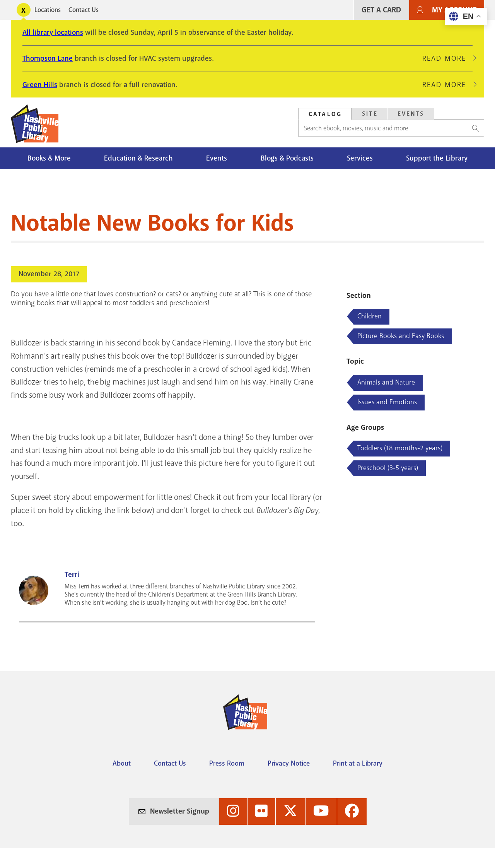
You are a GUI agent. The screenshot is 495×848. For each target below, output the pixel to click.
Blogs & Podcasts (287, 158)
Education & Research (138, 158)
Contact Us (83, 10)
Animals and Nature (386, 382)
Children (369, 316)
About (122, 763)
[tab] (325, 114)
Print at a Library (357, 763)
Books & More (49, 158)
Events (216, 158)
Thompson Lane (47, 58)
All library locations (52, 32)
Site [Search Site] (370, 114)
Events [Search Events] (411, 114)
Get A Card (381, 10)
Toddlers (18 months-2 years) (399, 448)
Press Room (226, 763)
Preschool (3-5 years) (387, 467)
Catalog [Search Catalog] (325, 114)
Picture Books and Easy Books (400, 336)
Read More (447, 58)
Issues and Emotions (387, 402)
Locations (47, 10)
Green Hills (39, 84)
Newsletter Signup (179, 811)
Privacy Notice (289, 763)
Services (360, 158)
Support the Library (437, 158)
